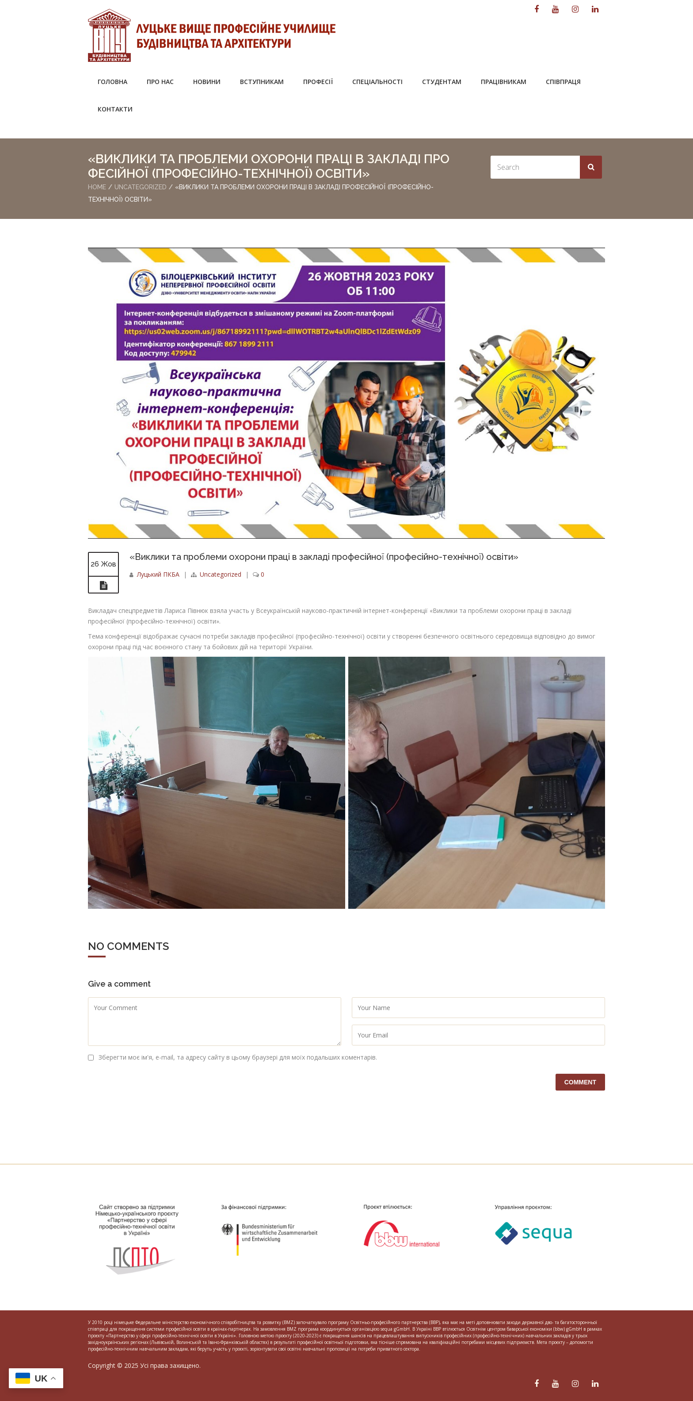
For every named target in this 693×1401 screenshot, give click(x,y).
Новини (207, 81)
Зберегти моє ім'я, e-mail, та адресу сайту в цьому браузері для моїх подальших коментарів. (238, 1057)
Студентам (441, 81)
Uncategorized (140, 187)
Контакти (115, 109)
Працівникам (503, 81)
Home (97, 187)
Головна (112, 81)
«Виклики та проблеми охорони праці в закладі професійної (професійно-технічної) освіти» (323, 556)
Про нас (160, 81)
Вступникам (262, 81)
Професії (318, 81)
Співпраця (563, 81)
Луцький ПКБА (158, 574)
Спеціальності (377, 81)
